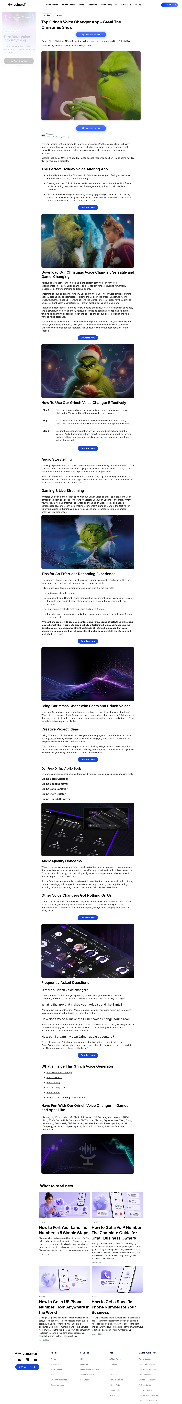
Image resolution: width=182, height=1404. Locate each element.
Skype (107, 1120)
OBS (70, 1123)
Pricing (138, 5)
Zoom (128, 1120)
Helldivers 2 (60, 1126)
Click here (126, 715)
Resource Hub (115, 1364)
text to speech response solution (96, 158)
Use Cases (84, 1380)
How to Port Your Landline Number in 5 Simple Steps (63, 1230)
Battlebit (88, 1123)
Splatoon (109, 1126)
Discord (104, 503)
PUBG (126, 1117)
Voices (59, 15)
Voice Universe (54, 1077)
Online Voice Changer (147, 1364)
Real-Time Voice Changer (59, 1072)
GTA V (52, 1120)
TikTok (52, 738)
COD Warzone (86, 1120)
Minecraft (87, 500)
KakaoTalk (48, 1129)
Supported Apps (57, 1385)
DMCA (112, 1395)
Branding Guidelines (59, 1380)
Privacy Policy (115, 1385)
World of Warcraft (63, 1117)
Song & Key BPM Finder (148, 1390)
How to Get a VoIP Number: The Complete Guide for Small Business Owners (117, 1233)
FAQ (111, 1369)
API (81, 1359)
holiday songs (98, 746)
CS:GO (97, 1117)
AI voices (65, 718)
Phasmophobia (111, 1123)
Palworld (98, 1123)
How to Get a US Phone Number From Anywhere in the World (64, 1307)
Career (53, 1359)
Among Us (48, 1117)
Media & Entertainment (89, 1369)
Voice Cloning (53, 1082)
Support (54, 1390)
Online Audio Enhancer (148, 1369)
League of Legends (102, 500)
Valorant (76, 500)
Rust (45, 1120)
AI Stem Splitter (145, 1385)
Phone (42, 1222)
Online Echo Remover (147, 1380)
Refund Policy (114, 1390)
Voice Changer (108, 4)
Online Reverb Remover (148, 1395)
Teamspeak (60, 1123)
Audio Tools (125, 5)
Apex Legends (74, 1126)
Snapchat (120, 1126)
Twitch (80, 503)
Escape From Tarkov (93, 1126)
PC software (108, 294)
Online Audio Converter (148, 1400)
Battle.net (78, 1123)
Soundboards (53, 1092)
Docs (81, 5)
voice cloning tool (66, 310)
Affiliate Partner (115, 1359)
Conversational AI (87, 1375)
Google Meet (117, 1120)
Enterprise (92, 5)
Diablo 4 (78, 1117)
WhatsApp (48, 1123)
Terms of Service (116, 1380)
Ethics (53, 1375)
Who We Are (56, 1364)
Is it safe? (113, 1375)
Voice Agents (52, 5)
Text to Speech (68, 5)
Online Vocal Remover (148, 1375)
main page (116, 410)
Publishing (84, 1364)
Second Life (62, 1120)
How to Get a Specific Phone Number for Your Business (114, 1307)
